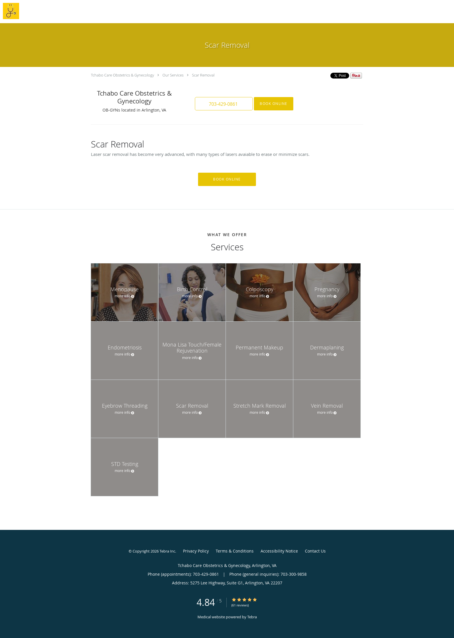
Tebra (252, 616)
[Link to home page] (9, 11)
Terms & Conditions (235, 551)
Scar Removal (203, 75)
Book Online (274, 103)
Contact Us (315, 551)
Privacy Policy (196, 551)
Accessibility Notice (279, 551)
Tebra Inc (167, 551)
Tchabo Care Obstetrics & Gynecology (122, 75)
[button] (224, 103)
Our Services (173, 75)
